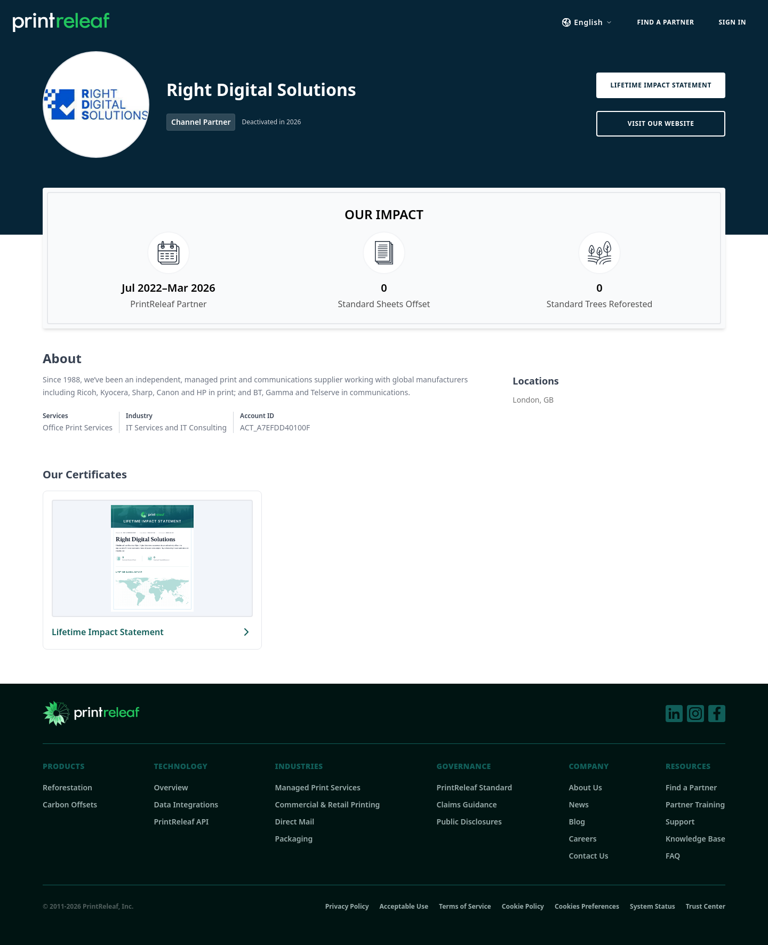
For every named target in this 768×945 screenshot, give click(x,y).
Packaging (294, 839)
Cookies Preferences (587, 906)
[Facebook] (716, 713)
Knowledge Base (695, 839)
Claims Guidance (467, 804)
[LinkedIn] (674, 713)
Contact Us (588, 856)
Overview (171, 787)
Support (680, 821)
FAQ (673, 856)
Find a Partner (691, 787)
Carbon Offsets (70, 804)
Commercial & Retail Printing (327, 804)
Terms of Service (465, 906)
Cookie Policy (523, 906)
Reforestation (67, 787)
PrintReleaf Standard (475, 787)
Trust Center (705, 906)
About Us (585, 787)
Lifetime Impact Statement (660, 85)
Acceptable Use (404, 906)
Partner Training (695, 804)
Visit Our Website (661, 123)
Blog (577, 821)
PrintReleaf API (181, 821)
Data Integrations (186, 804)
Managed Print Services (318, 787)
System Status (652, 906)
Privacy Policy (347, 906)
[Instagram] (695, 713)
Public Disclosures (469, 821)
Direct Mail (295, 821)
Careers (582, 839)
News (579, 804)
